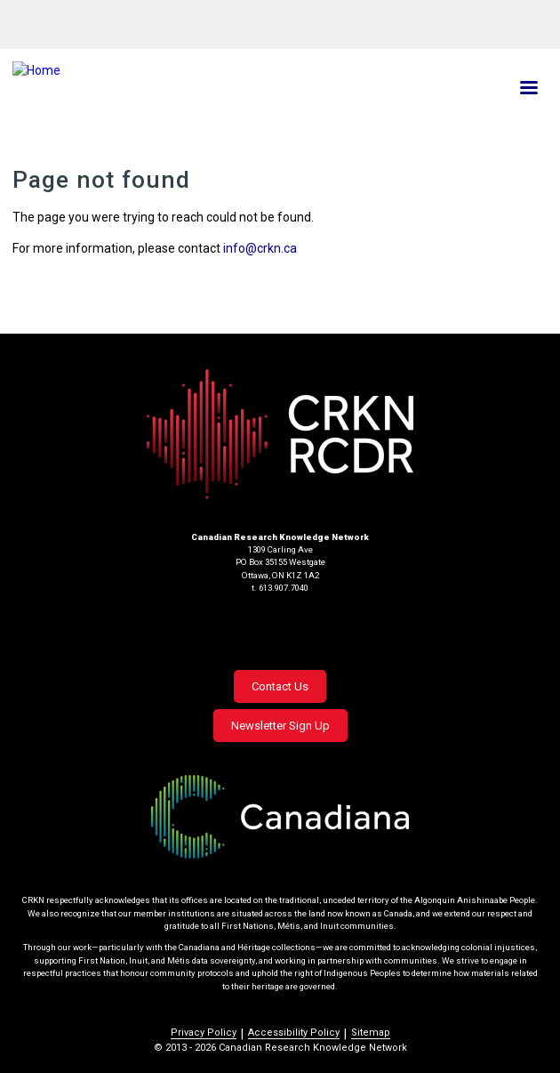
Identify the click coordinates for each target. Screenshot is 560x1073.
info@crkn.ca (260, 248)
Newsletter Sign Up (280, 725)
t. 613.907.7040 (280, 588)
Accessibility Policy (294, 1032)
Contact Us (280, 686)
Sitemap (370, 1032)
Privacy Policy (203, 1032)
